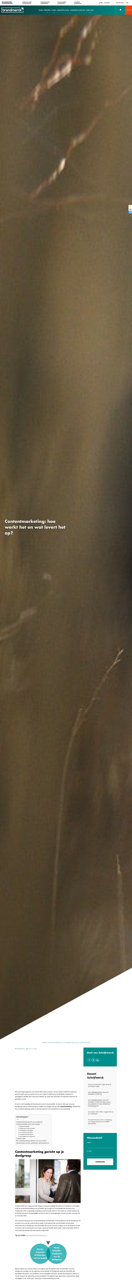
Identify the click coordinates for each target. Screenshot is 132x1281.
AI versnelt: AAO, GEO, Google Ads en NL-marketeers (100, 1113)
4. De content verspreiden (25, 1132)
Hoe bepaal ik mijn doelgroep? (36, 1235)
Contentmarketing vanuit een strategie (28, 1124)
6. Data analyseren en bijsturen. (26, 1136)
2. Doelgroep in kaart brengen (26, 1128)
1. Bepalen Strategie (23, 1126)
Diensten (47, 11)
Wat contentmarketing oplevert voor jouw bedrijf (31, 1141)
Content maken (20, 1138)
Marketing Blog (63, 10)
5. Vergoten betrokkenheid (25, 1134)
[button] (120, 10)
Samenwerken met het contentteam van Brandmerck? (32, 1143)
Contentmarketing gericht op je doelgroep (29, 1122)
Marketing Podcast (77, 10)
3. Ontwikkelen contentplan (25, 1130)
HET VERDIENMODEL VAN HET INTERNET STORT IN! (98, 1093)
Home (41, 10)
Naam (89, 1142)
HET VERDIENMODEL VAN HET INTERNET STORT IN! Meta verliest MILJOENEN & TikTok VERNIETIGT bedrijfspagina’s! (99, 1103)
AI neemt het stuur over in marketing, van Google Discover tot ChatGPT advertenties (100, 1122)
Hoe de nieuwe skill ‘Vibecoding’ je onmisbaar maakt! (99, 1085)
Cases (53, 11)
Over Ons (89, 11)
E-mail (89, 1151)
